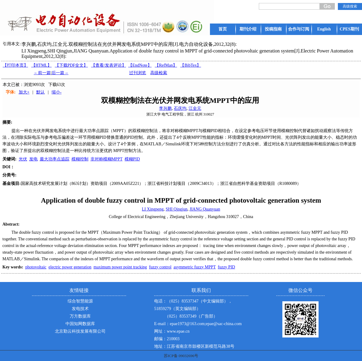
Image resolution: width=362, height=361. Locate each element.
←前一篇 (42, 73)
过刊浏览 (137, 73)
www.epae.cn (178, 331)
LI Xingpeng (153, 209)
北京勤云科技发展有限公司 (80, 331)
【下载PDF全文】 (71, 65)
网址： (160, 331)
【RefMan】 (166, 65)
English (324, 29)
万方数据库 (80, 316)
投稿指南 (273, 29)
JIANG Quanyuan (204, 209)
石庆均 (180, 108)
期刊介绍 (248, 29)
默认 (40, 92)
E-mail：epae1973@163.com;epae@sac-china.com (198, 323)
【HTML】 (41, 65)
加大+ (24, 92)
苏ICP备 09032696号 (181, 355)
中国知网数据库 (80, 323)
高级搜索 (350, 6)
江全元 (195, 108)
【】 (108, 65)
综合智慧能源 (80, 301)
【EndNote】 (140, 65)
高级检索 (158, 73)
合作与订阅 (298, 29)
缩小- (57, 92)
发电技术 (80, 308)
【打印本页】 (15, 65)
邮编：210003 (166, 339)
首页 (222, 29)
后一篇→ (60, 73)
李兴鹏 (165, 108)
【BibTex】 (190, 65)
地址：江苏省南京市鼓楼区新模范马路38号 (194, 346)
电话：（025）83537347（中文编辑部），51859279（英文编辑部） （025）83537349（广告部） (193, 308)
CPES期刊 (349, 29)
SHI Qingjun (176, 209)
